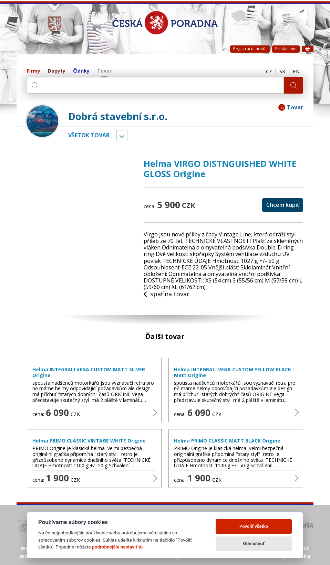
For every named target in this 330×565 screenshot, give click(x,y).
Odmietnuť (254, 543)
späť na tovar (166, 294)
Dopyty (56, 71)
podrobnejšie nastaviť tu (117, 547)
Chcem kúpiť (282, 205)
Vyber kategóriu (122, 135)
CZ (269, 71)
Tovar (104, 71)
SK (282, 71)
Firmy (33, 71)
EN (296, 71)
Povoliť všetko (253, 526)
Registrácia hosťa (250, 49)
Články (81, 71)
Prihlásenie (286, 49)
